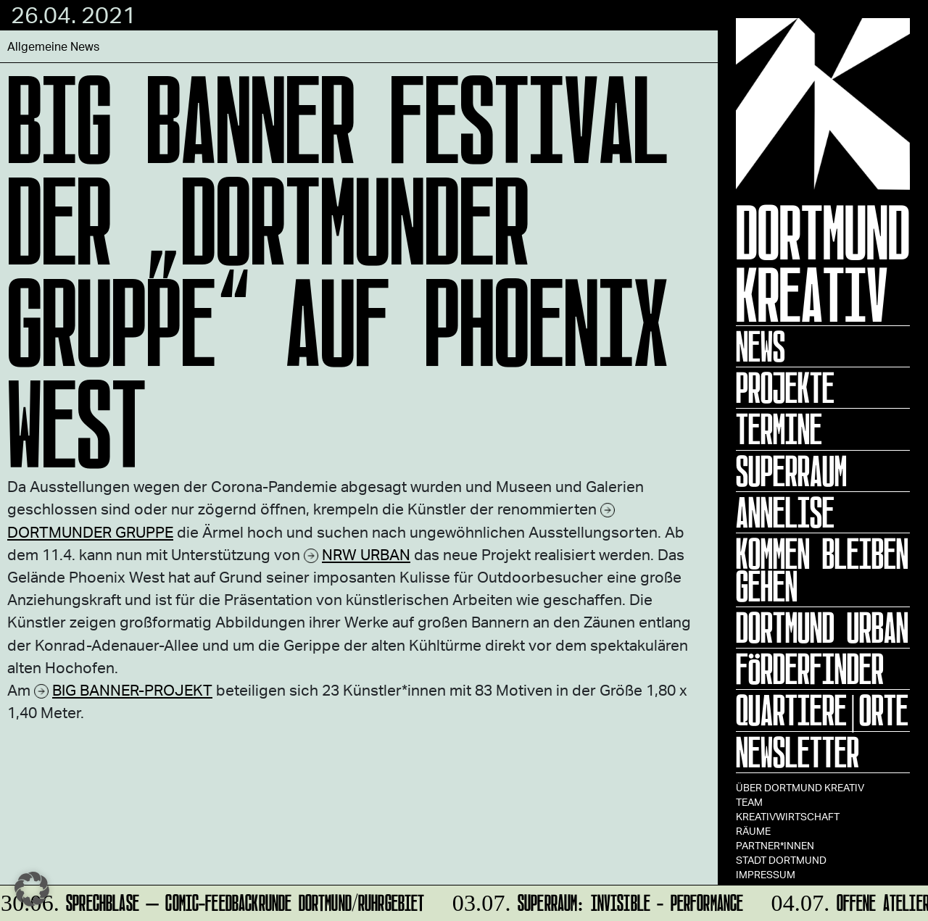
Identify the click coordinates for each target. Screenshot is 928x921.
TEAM (749, 802)
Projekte (785, 387)
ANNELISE (785, 512)
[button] (32, 889)
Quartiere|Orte (822, 710)
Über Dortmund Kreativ (800, 787)
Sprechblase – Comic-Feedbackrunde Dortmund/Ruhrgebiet (213, 900)
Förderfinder (810, 669)
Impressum (765, 874)
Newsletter (797, 752)
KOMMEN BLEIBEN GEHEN (822, 570)
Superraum (791, 471)
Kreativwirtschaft (788, 816)
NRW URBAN (366, 554)
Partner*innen (775, 845)
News (760, 346)
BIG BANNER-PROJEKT (132, 689)
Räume (753, 831)
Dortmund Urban (822, 627)
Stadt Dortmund (781, 860)
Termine (779, 429)
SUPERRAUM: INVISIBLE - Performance (596, 900)
